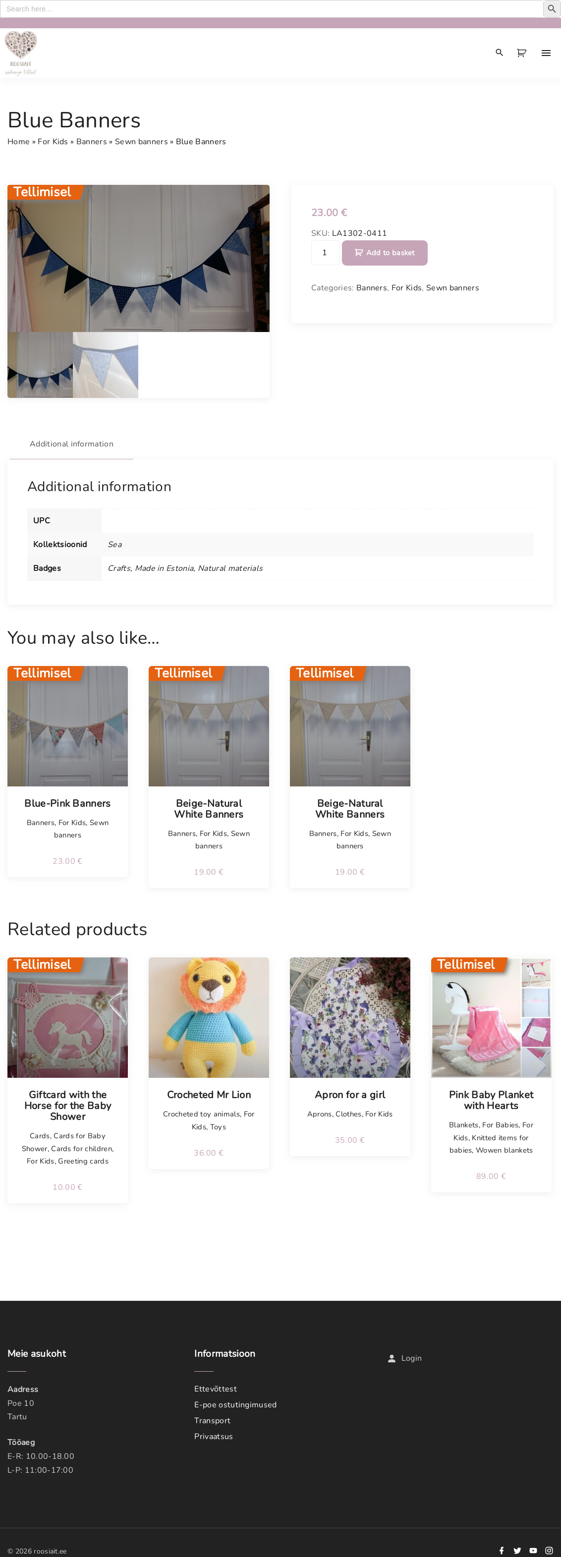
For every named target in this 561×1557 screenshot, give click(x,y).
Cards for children (81, 1149)
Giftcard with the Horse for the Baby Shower (68, 1106)
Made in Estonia (164, 568)
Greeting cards (83, 1161)
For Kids (53, 141)
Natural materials (230, 568)
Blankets (464, 1125)
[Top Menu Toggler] (546, 53)
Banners (91, 141)
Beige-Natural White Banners (208, 809)
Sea (114, 544)
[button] (523, 53)
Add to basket (390, 253)
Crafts (119, 568)
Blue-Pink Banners (67, 803)
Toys (218, 1127)
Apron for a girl (350, 1095)
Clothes (348, 1114)
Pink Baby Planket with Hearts (491, 1101)
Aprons (319, 1114)
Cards (40, 1136)
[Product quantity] (325, 252)
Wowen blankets (504, 1150)
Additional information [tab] (71, 444)
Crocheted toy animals (201, 1114)
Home (18, 141)
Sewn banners (141, 141)
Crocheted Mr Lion (209, 1095)
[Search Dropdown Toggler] (499, 53)
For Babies (500, 1125)
